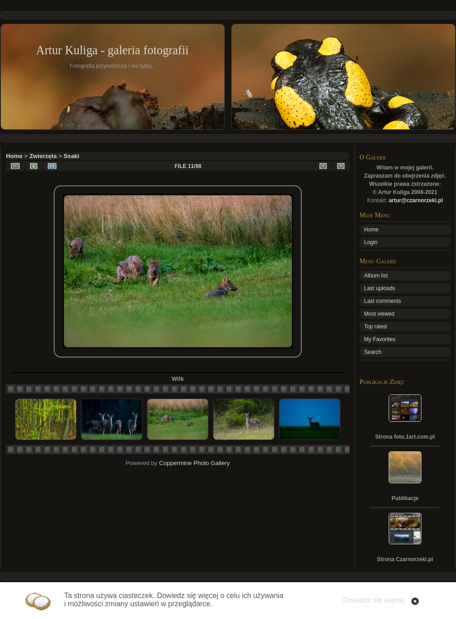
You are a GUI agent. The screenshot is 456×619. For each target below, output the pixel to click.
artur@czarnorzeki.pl (416, 200)
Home (14, 156)
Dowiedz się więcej (374, 600)
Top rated (375, 326)
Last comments (382, 301)
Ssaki (71, 156)
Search (372, 352)
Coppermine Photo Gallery (194, 463)
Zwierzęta (43, 156)
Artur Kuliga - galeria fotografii (112, 50)
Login (370, 242)
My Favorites (379, 339)
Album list (376, 275)
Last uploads (379, 288)
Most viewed (379, 314)
